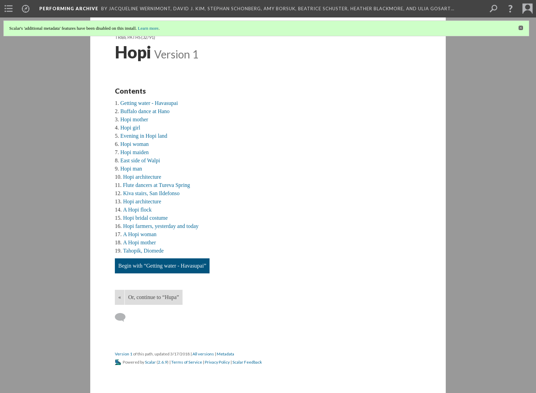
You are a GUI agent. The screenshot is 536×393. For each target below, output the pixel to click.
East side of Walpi (140, 160)
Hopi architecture (142, 177)
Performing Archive (68, 8)
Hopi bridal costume (145, 218)
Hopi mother (134, 119)
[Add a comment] (123, 317)
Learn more (148, 28)
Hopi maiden (134, 152)
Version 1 (123, 353)
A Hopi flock (137, 210)
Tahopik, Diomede (143, 251)
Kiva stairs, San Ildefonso (151, 193)
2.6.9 (162, 362)
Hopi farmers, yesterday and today (161, 226)
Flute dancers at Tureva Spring (156, 185)
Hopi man (131, 169)
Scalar (150, 362)
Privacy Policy (217, 362)
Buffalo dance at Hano (145, 111)
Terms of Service (186, 362)
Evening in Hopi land (143, 136)
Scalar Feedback (247, 362)
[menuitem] (8, 8)
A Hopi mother (139, 242)
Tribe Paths (127, 37)
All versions (203, 353)
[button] (510, 8)
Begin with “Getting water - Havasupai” (162, 266)
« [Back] (119, 297)
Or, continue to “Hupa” (153, 297)
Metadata (225, 353)
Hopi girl (130, 128)
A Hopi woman (140, 234)
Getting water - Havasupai (149, 103)
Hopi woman (134, 144)
